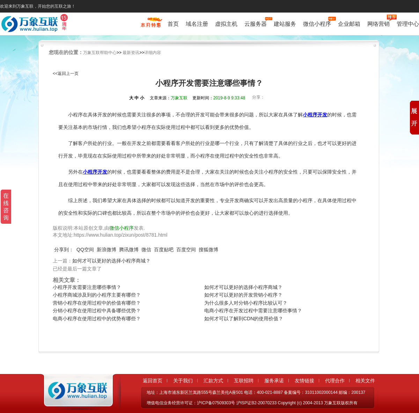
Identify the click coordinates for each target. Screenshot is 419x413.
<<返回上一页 (66, 73)
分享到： (64, 249)
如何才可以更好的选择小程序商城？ (111, 260)
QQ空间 (85, 249)
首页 (173, 24)
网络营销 (378, 23)
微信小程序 (317, 23)
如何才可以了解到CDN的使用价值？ (243, 318)
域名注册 (197, 24)
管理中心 (408, 24)
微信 (146, 249)
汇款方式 (213, 380)
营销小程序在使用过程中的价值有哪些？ (97, 303)
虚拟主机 (226, 24)
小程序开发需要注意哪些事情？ (87, 287)
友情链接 (304, 380)
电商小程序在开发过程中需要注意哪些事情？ (253, 310)
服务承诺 (274, 380)
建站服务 (285, 24)
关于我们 (183, 380)
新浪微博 (106, 249)
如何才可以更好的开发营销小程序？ (243, 295)
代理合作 (335, 380)
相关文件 (365, 380)
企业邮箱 (349, 24)
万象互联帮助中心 (100, 52)
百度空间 (186, 249)
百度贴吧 (164, 249)
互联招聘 (243, 380)
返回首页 (152, 380)
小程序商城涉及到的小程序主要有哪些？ (97, 295)
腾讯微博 (129, 249)
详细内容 (152, 52)
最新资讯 (131, 52)
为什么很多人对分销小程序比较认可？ (245, 303)
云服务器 (255, 23)
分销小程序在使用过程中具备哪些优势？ (97, 310)
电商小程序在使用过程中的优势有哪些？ (97, 318)
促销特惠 (151, 25)
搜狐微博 (208, 249)
